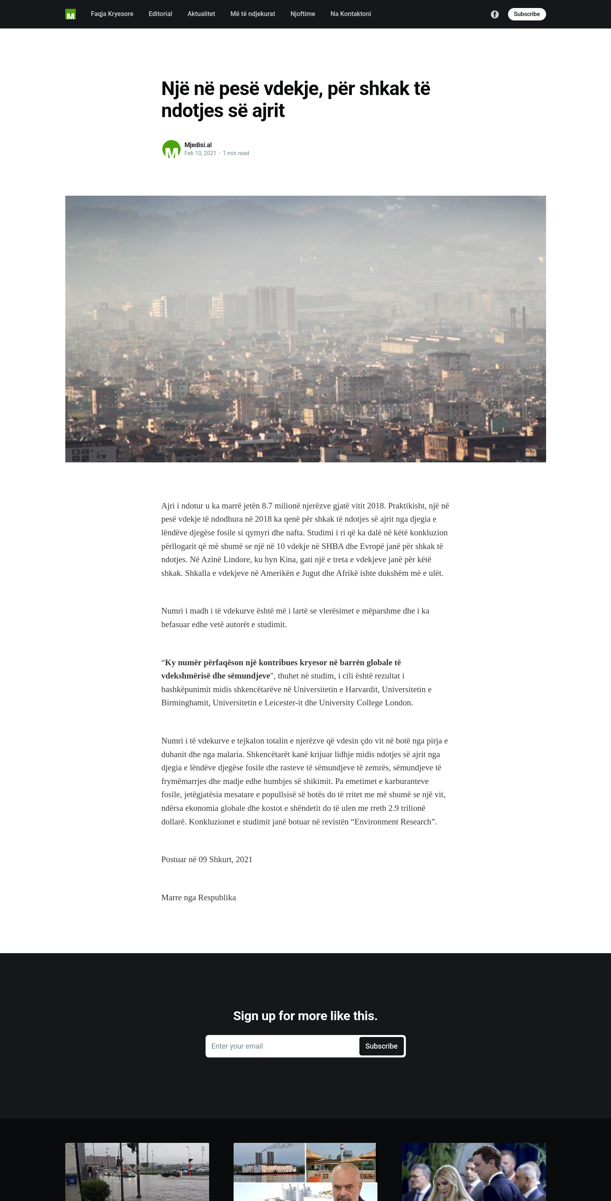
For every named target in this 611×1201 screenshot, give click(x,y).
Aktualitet (201, 14)
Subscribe (527, 14)
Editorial (160, 14)
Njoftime (302, 14)
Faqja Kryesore (112, 14)
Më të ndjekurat (252, 14)
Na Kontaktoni (351, 14)
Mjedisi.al (198, 145)
